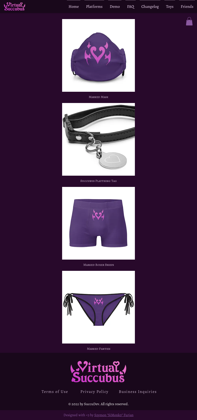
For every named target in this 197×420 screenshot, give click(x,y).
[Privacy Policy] (95, 391)
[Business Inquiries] (138, 391)
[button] (189, 21)
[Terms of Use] (55, 391)
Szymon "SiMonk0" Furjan (113, 415)
